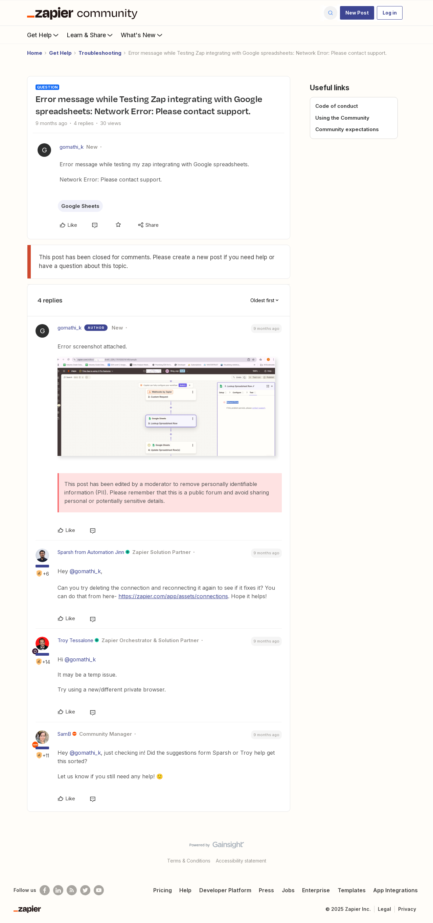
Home (34, 53)
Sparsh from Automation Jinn (91, 552)
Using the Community (342, 118)
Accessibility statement (241, 861)
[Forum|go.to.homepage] (84, 13)
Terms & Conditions (188, 861)
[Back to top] (419, 850)
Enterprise (316, 890)
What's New (142, 35)
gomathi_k (72, 147)
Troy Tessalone (75, 640)
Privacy (407, 909)
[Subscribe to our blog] (72, 890)
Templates (352, 890)
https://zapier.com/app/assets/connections (173, 596)
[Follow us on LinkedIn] (58, 890)
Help (185, 890)
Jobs (288, 890)
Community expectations (347, 129)
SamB (64, 734)
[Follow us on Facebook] (45, 890)
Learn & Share (90, 35)
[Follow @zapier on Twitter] (85, 890)
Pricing (162, 890)
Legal (384, 909)
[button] (357, 13)
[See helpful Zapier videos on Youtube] (99, 890)
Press (266, 890)
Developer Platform (225, 890)
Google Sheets (80, 206)
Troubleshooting (99, 53)
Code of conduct (336, 106)
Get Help (43, 35)
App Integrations (395, 890)
